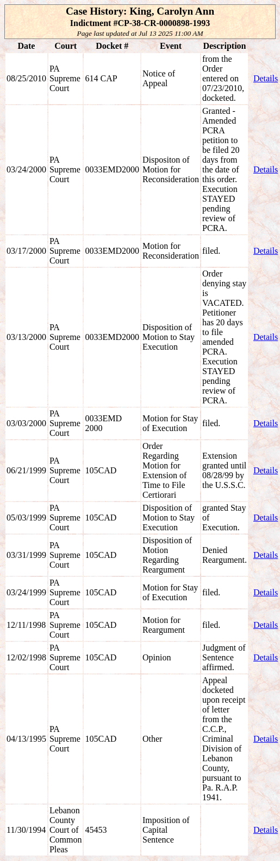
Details (265, 78)
